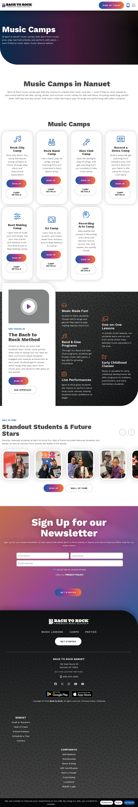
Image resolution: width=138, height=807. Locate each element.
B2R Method (69, 754)
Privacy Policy (88, 701)
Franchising (69, 777)
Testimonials (69, 759)
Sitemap (101, 701)
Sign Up (16, 183)
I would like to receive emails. (69, 570)
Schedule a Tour (21, 736)
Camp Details (16, 193)
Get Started (68, 641)
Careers (21, 740)
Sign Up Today (111, 5)
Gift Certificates (69, 768)
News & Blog (69, 763)
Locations (69, 782)
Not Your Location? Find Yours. (69, 672)
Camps (74, 632)
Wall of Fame (79, 488)
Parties (90, 632)
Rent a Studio (69, 772)
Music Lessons (52, 632)
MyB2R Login (69, 786)
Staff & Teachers (21, 722)
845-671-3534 (70, 676)
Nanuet (20, 717)
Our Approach (22, 390)
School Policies (21, 731)
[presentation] (69, 582)
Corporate (69, 749)
